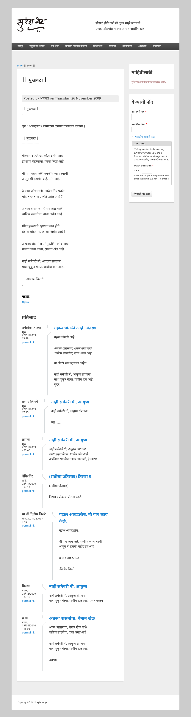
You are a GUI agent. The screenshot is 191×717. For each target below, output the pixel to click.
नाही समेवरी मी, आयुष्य (70, 402)
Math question (144, 165)
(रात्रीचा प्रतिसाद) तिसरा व (70, 477)
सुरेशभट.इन (42, 702)
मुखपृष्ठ (19, 65)
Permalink (28, 342)
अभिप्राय (142, 46)
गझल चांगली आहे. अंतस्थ (75, 328)
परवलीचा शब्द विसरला (145, 137)
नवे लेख (54, 46)
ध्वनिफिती (127, 46)
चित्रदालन (97, 46)
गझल (25, 302)
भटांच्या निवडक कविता (76, 46)
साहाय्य (112, 46)
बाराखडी (157, 46)
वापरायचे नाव (139, 111)
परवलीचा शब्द (139, 124)
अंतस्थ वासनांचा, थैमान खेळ (72, 618)
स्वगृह (20, 46)
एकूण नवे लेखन (36, 46)
